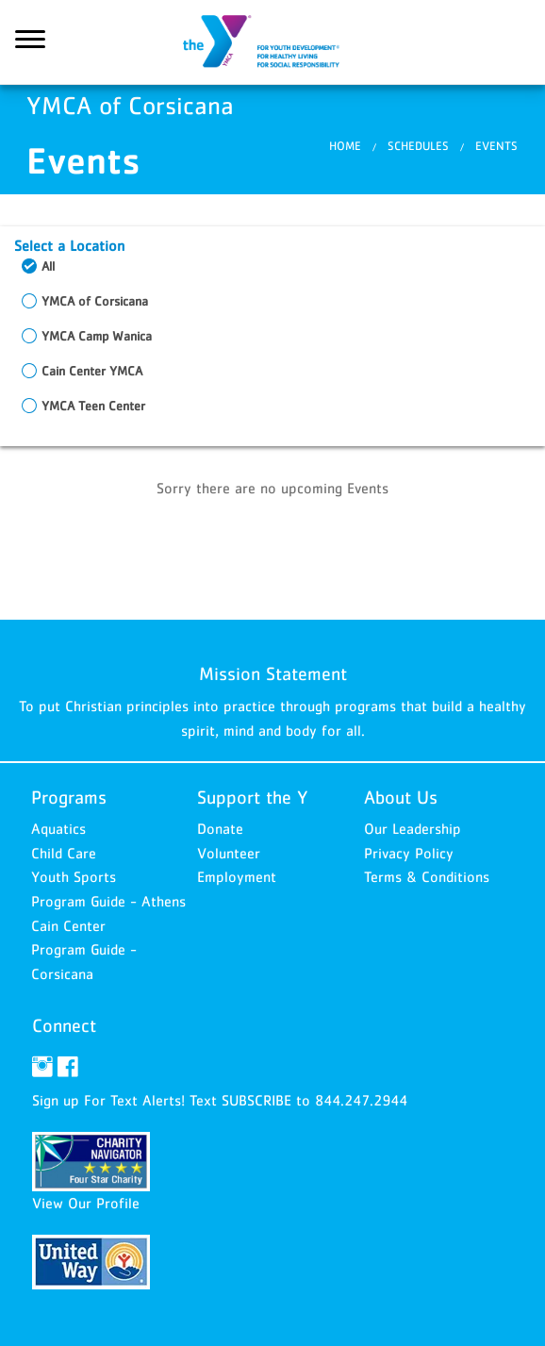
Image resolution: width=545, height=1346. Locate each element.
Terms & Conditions (426, 876)
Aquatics (58, 828)
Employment (236, 876)
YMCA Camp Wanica (96, 335)
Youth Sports (73, 876)
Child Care (63, 852)
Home (345, 146)
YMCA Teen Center (93, 405)
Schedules (418, 146)
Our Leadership (412, 828)
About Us (401, 797)
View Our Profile (86, 1202)
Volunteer (228, 852)
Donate (220, 828)
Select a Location (69, 245)
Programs (69, 797)
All (48, 266)
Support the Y (252, 797)
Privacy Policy (409, 852)
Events (496, 146)
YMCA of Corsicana (272, 42)
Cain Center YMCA (91, 370)
